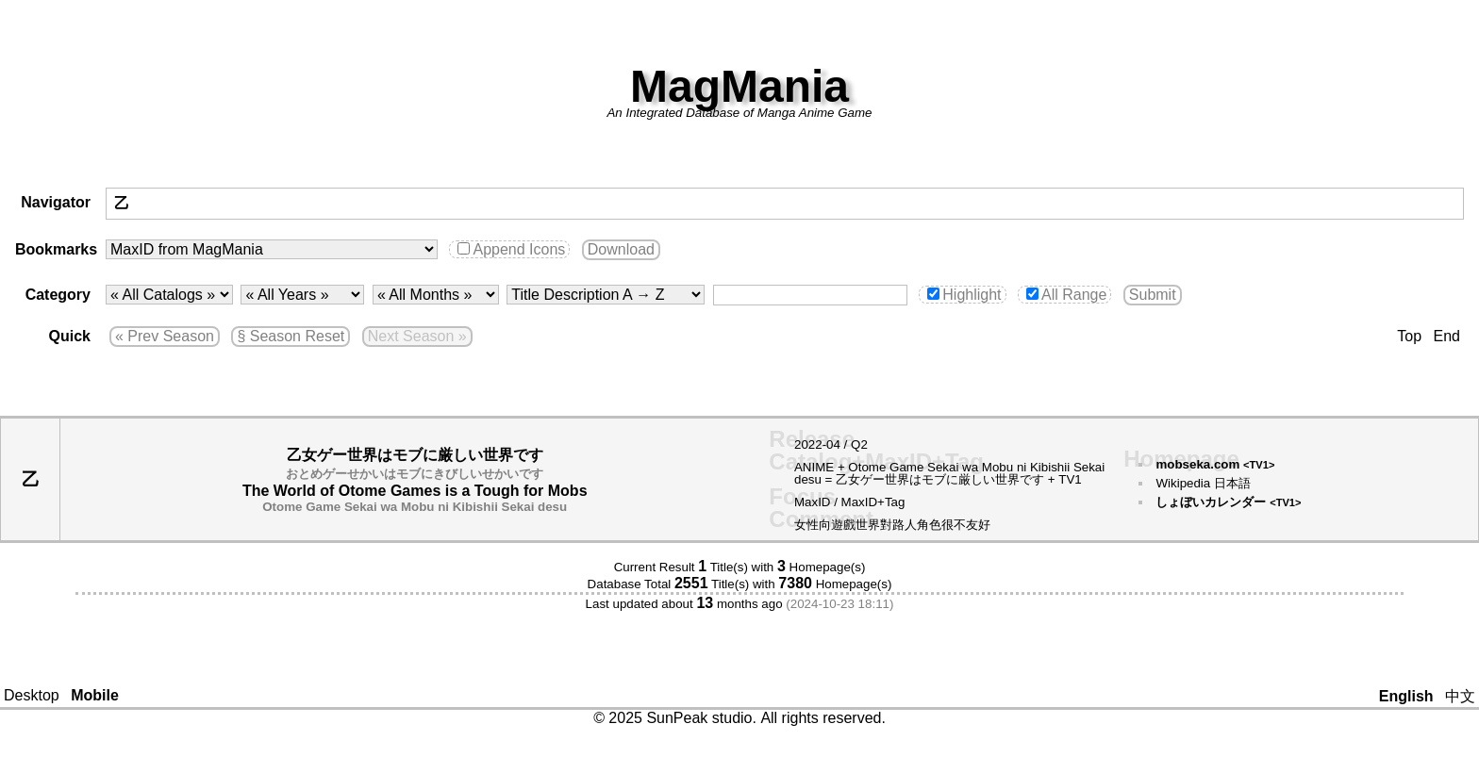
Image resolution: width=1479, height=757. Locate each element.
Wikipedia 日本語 (1202, 483)
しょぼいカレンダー (1228, 502)
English (1406, 696)
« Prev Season (164, 336)
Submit (1152, 295)
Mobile (95, 695)
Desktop (31, 695)
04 (833, 444)
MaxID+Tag (873, 502)
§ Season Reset (290, 336)
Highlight (964, 295)
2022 (808, 444)
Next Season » (417, 336)
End (1447, 336)
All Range (1066, 295)
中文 (1460, 696)
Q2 (859, 444)
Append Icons (511, 249)
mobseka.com (1214, 464)
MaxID (812, 502)
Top (1409, 336)
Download (621, 249)
